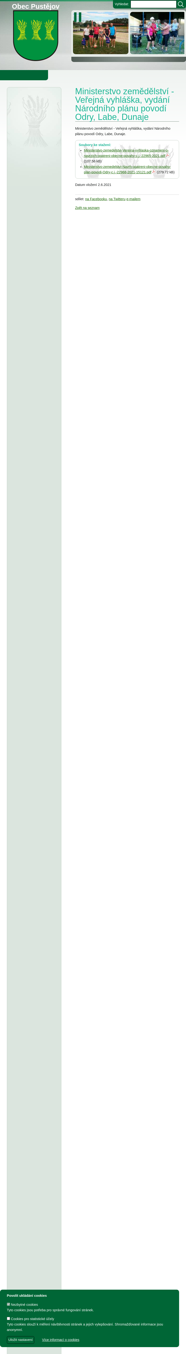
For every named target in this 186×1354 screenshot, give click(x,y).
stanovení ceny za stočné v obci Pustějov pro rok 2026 (32, 497)
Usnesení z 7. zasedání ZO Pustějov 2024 (32, 933)
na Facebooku (96, 199)
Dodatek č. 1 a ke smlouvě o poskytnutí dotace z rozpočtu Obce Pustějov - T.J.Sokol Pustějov (34, 1087)
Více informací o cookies (60, 1340)
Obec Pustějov (35, 6)
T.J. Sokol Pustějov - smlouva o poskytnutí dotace (32, 761)
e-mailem (133, 199)
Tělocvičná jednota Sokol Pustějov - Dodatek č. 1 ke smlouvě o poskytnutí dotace (34, 579)
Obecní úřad (13, 75)
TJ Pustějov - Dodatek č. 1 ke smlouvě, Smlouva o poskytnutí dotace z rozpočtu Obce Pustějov (34, 852)
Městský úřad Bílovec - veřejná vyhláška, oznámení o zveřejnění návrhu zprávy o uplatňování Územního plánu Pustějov (34, 224)
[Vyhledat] (180, 4)
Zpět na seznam (87, 208)
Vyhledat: (122, 4)
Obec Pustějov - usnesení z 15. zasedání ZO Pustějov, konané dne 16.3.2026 (32, 331)
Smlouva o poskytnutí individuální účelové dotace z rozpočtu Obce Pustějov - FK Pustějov (34, 958)
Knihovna (81, 75)
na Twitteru (117, 199)
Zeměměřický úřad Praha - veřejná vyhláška (34, 356)
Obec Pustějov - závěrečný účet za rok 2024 (32, 635)
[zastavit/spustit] (79, 17)
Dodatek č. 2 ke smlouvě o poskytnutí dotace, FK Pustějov (34, 781)
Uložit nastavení (20, 1340)
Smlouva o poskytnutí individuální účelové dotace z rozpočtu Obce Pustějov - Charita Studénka (34, 736)
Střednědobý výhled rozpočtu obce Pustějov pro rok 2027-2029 (33, 407)
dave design (67, 1348)
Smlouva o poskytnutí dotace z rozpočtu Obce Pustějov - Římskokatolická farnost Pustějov (34, 1219)
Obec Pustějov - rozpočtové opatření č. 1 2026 (32, 255)
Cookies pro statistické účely (30, 1319)
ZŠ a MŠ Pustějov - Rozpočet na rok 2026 (33, 477)
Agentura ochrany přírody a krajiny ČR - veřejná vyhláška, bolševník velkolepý (31, 188)
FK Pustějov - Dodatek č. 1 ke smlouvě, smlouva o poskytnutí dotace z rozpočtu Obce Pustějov (34, 882)
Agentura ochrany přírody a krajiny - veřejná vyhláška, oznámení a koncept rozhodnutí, (32, 127)
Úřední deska (26, 102)
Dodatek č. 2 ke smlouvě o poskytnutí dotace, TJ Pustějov (34, 801)
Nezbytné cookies (22, 1305)
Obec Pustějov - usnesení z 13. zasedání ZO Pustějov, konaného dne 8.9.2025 (34, 610)
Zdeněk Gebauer (132, 1348)
